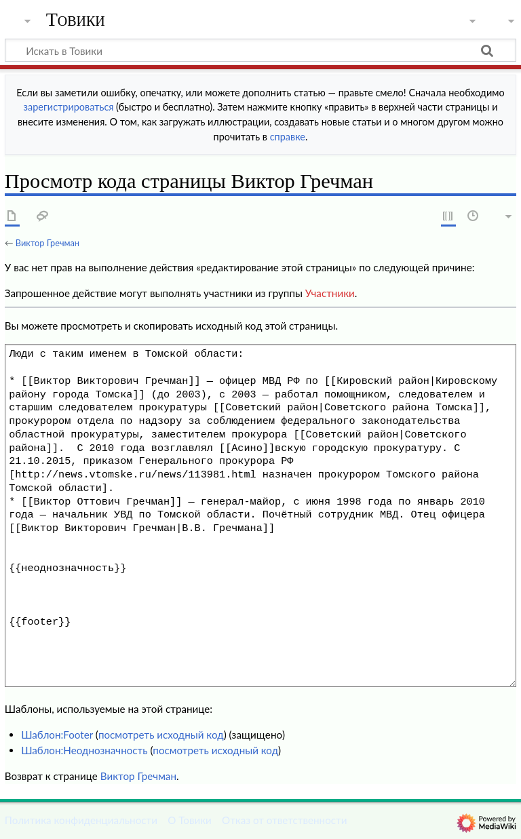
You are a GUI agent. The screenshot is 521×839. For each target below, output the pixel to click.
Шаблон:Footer (57, 734)
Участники (330, 293)
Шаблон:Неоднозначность (84, 750)
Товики (75, 19)
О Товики (190, 820)
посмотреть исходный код (161, 734)
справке (287, 136)
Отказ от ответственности (284, 820)
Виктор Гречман (47, 242)
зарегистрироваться (69, 107)
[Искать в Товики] (260, 50)
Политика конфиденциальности (81, 820)
